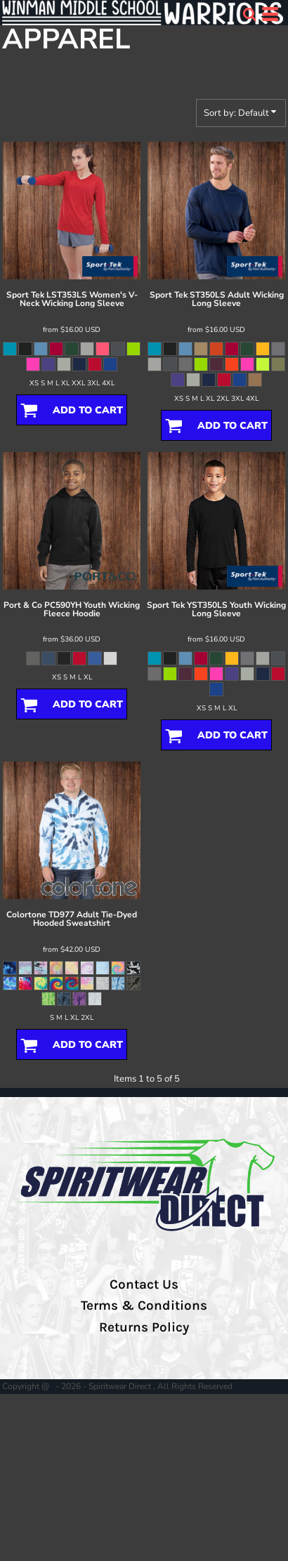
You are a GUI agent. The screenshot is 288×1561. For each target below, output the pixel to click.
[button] (249, 14)
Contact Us (144, 1284)
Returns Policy (144, 1327)
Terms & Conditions (144, 1305)
